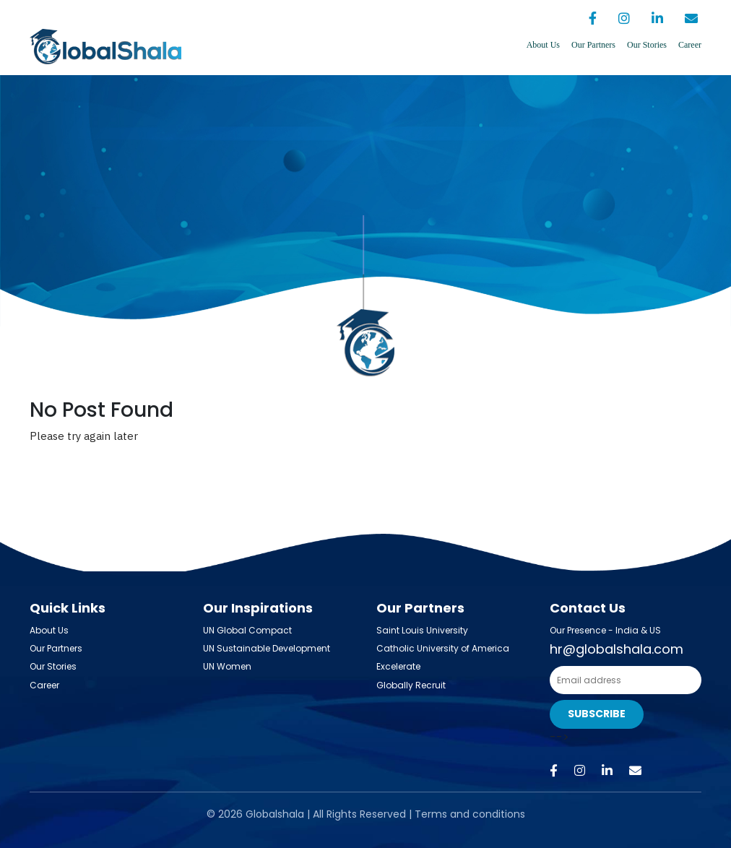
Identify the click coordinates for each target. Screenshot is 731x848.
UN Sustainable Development (266, 648)
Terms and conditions (470, 814)
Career (689, 45)
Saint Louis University (422, 630)
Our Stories (647, 45)
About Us (543, 45)
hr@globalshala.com (616, 649)
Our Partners (593, 45)
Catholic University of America (442, 648)
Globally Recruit (411, 685)
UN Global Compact (247, 630)
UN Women (227, 666)
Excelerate (398, 666)
